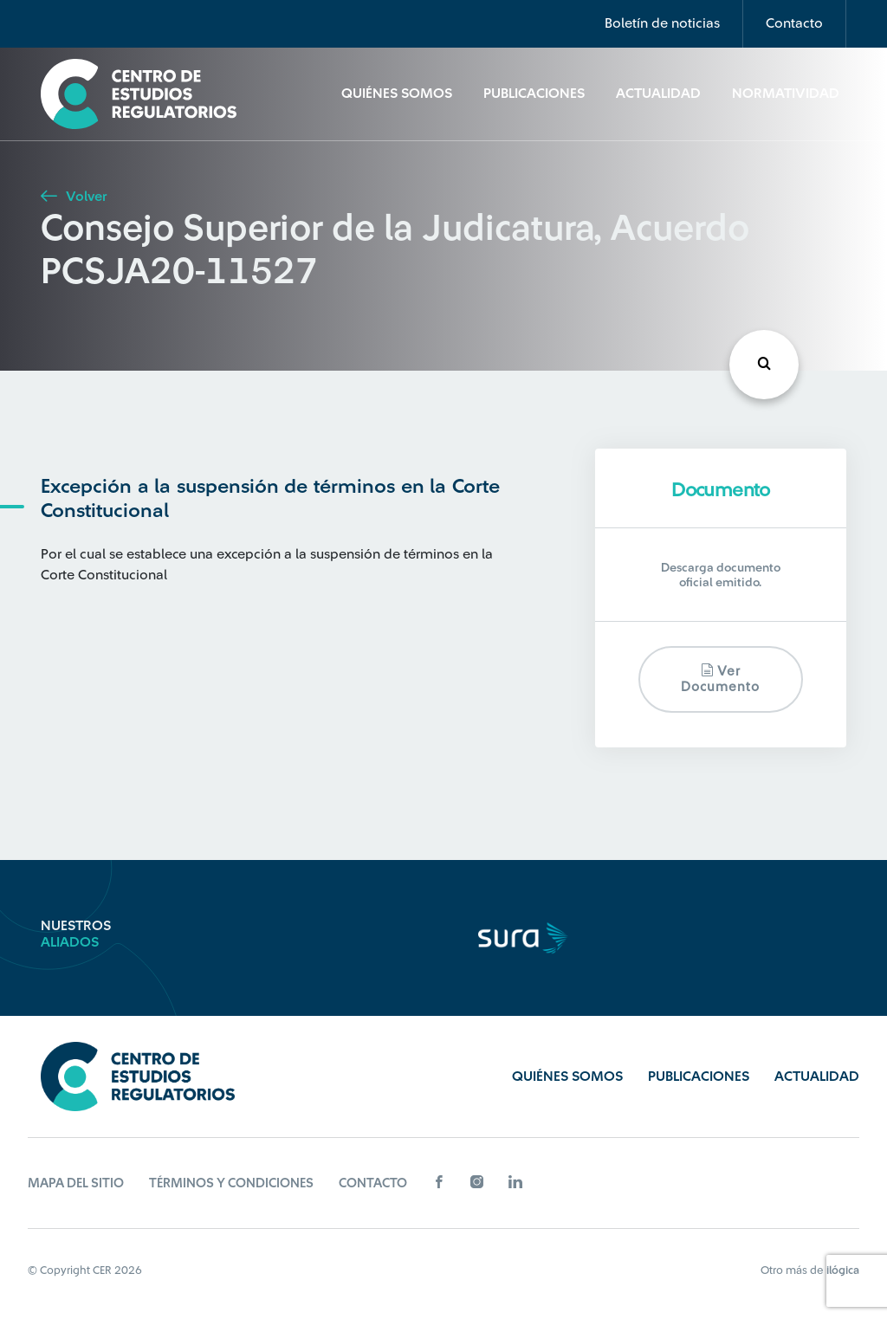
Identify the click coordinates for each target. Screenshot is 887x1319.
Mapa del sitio (76, 1183)
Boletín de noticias (662, 23)
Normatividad (785, 93)
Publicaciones (534, 93)
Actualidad (658, 93)
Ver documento (720, 678)
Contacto (794, 23)
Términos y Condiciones (231, 1183)
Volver (74, 197)
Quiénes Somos (396, 93)
